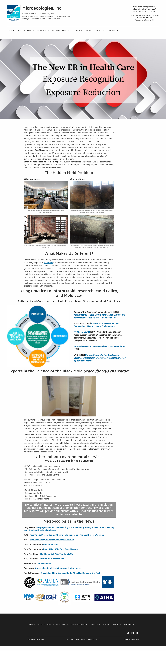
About (10, 30)
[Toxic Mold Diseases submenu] (68, 30)
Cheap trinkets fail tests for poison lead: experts (57, 568)
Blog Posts (112, 30)
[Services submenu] (104, 30)
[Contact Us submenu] (81, 30)
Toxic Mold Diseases (59, 30)
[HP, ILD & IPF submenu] (48, 30)
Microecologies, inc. (42, 8)
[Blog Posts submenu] (117, 30)
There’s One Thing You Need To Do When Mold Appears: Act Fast (70, 573)
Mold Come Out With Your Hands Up (56, 554)
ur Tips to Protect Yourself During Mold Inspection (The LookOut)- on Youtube (68, 535)
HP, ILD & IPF (41, 30)
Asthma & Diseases (24, 30)
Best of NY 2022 (50, 544)
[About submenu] (14, 30)
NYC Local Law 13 (82, 332)
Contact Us (76, 30)
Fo (31, 535)
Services (99, 30)
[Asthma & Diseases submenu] (33, 30)
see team (48, 262)
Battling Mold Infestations (52, 558)
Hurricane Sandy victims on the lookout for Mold (52, 539)
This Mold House (43, 563)
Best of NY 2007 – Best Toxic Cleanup (60, 549)
